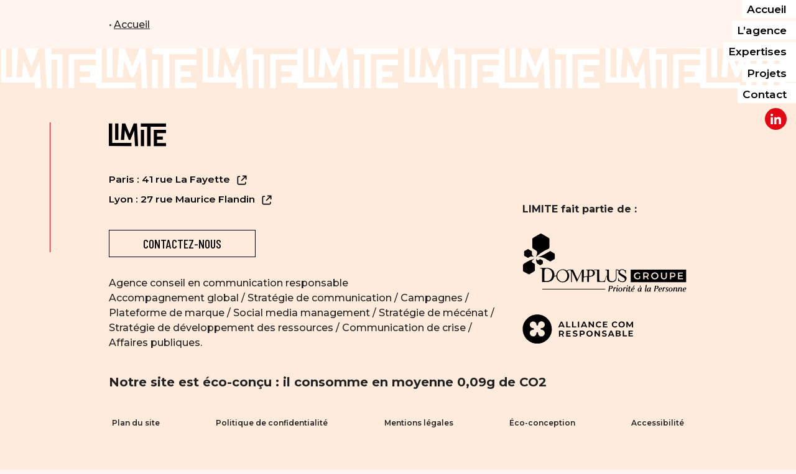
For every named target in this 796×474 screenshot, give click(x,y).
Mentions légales (418, 425)
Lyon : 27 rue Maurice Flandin (192, 199)
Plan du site (133, 425)
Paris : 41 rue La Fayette (179, 179)
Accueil (132, 24)
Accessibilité (660, 425)
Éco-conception (543, 425)
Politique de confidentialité (270, 425)
